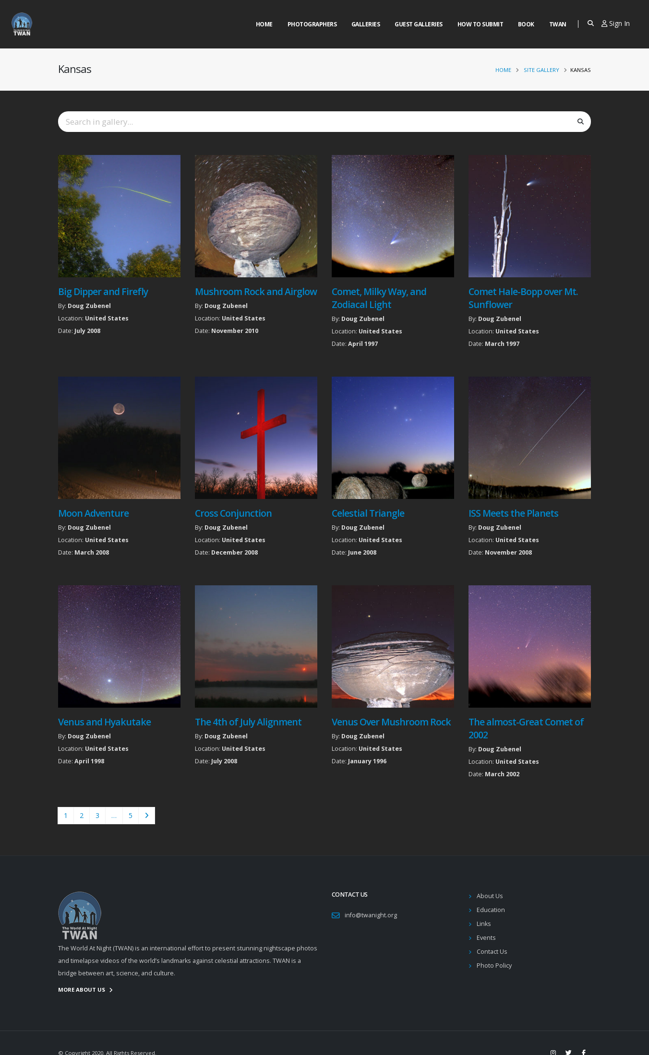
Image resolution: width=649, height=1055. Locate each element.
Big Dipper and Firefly (103, 291)
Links (484, 924)
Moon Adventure (93, 513)
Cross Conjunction (233, 513)
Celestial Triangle (368, 513)
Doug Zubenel (89, 306)
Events (486, 938)
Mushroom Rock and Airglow (256, 291)
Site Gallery (541, 69)
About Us (490, 896)
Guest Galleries (419, 24)
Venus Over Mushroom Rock (391, 721)
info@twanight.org (371, 915)
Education (491, 910)
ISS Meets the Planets (513, 513)
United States (107, 318)
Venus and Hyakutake (104, 721)
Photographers (312, 24)
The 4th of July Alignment (248, 721)
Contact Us (492, 952)
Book (526, 24)
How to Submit (480, 24)
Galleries (365, 24)
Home (264, 24)
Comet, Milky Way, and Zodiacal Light (379, 298)
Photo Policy (494, 965)
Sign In (615, 23)
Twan (557, 24)
